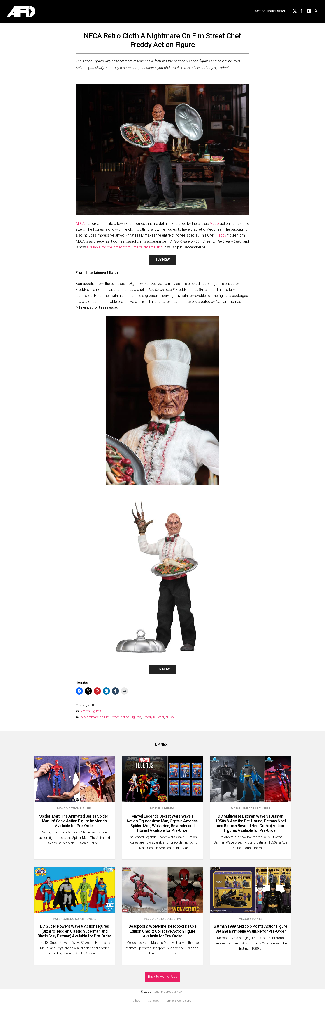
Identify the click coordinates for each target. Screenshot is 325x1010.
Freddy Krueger (153, 717)
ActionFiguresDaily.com (169, 991)
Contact (153, 1000)
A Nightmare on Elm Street (100, 717)
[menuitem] (269, 12)
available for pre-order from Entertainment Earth (124, 247)
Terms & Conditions (178, 1000)
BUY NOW (162, 260)
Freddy (220, 235)
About (137, 1000)
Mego (214, 223)
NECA (80, 223)
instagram (311, 12)
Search (318, 12)
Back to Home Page (162, 977)
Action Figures (91, 711)
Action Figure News (270, 12)
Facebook (303, 12)
